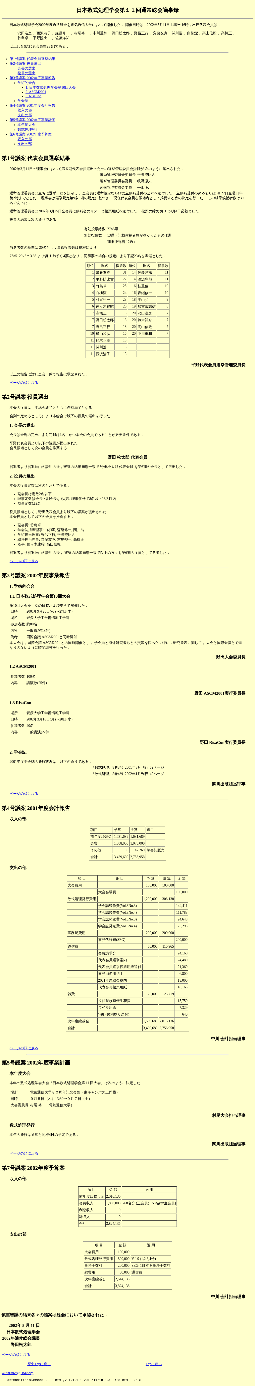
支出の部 (25, 115)
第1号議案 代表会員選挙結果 (32, 59)
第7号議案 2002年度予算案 (33, 1168)
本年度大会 (26, 125)
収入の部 (25, 110)
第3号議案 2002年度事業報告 (32, 78)
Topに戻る (154, 1364)
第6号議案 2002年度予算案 (31, 134)
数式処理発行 (28, 129)
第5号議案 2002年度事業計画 (32, 120)
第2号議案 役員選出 (25, 64)
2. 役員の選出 (22, 476)
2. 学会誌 (18, 752)
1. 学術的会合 (22, 586)
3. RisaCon (33, 96)
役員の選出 (26, 73)
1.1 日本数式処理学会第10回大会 (40, 596)
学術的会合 (26, 83)
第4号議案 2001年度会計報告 (32, 105)
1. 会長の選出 (22, 425)
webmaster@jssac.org (17, 1373)
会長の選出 (26, 68)
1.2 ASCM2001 (23, 666)
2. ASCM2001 (36, 92)
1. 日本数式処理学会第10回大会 (51, 88)
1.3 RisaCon (20, 702)
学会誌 (23, 101)
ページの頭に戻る (24, 383)
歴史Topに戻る (39, 1364)
